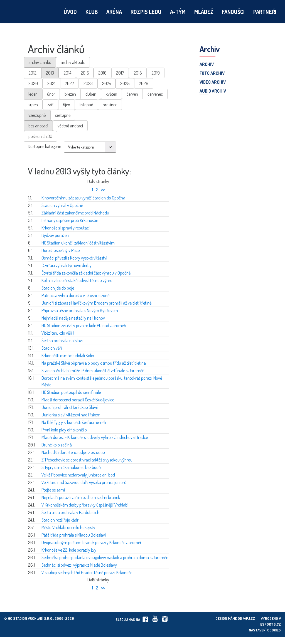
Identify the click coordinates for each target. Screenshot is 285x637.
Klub (91, 11)
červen (132, 94)
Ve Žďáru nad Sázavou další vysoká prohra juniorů (83, 482)
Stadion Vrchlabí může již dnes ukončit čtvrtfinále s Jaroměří (92, 370)
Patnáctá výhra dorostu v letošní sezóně (75, 295)
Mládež (203, 11)
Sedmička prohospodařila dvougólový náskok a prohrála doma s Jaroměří (104, 557)
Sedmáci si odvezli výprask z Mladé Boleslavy (79, 565)
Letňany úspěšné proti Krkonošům (70, 220)
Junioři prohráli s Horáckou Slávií (69, 407)
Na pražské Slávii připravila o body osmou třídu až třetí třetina (93, 363)
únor (51, 94)
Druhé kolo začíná (56, 445)
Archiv (207, 64)
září (50, 104)
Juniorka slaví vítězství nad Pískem (70, 415)
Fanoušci (233, 11)
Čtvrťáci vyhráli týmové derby (66, 265)
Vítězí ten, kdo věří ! (57, 333)
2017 (120, 73)
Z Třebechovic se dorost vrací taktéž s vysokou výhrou (86, 460)
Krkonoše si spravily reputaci (65, 228)
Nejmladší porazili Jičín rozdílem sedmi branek (80, 497)
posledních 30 (40, 136)
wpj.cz (249, 618)
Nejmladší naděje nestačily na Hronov (73, 318)
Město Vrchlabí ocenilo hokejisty (68, 527)
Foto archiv (212, 73)
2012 (32, 73)
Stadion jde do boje (57, 288)
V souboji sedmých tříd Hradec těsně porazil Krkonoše (86, 572)
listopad (86, 104)
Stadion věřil (52, 348)
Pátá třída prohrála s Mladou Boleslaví (73, 535)
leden (33, 94)
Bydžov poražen (55, 235)
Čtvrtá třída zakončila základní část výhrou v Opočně (86, 273)
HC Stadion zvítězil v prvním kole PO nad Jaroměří (83, 325)
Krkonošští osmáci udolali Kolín (67, 355)
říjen (66, 104)
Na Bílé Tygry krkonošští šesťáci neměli (73, 422)
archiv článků (39, 62)
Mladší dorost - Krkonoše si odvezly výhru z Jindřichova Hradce (94, 437)
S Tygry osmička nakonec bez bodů (71, 467)
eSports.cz (270, 624)
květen (111, 94)
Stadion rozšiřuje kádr (59, 520)
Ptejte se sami (53, 490)
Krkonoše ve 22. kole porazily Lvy (68, 550)
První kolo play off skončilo (64, 430)
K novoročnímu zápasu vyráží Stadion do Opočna (83, 198)
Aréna (114, 11)
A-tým (178, 11)
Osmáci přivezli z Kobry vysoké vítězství (74, 258)
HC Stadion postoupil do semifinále (71, 392)
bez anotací (38, 126)
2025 (124, 83)
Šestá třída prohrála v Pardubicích (70, 512)
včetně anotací (70, 126)
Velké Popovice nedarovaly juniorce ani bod (78, 475)
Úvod (70, 11)
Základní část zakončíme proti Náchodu (75, 213)
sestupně (62, 115)
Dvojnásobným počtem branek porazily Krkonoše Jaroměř (91, 542)
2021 (51, 83)
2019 (155, 73)
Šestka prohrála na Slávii (62, 340)
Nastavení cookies (265, 630)
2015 (85, 73)
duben (90, 94)
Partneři (264, 11)
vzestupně (37, 115)
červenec (155, 94)
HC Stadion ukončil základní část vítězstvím (78, 243)
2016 (102, 73)
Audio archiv (213, 91)
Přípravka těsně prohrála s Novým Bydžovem (79, 310)
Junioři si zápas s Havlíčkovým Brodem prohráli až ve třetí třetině (96, 303)
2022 (69, 83)
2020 (33, 83)
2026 (143, 83)
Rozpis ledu (146, 11)
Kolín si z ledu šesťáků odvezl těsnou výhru (76, 280)
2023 (88, 83)
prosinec (110, 104)
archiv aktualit (73, 62)
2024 (106, 83)
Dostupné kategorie (44, 146)
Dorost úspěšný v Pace (60, 250)
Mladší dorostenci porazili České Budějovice (77, 400)
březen (70, 94)
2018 (138, 73)
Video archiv (213, 82)
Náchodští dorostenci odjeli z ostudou (73, 452)
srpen (33, 104)
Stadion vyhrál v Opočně (62, 205)
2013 (50, 73)
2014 (67, 73)
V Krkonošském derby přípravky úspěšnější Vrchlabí (84, 505)
